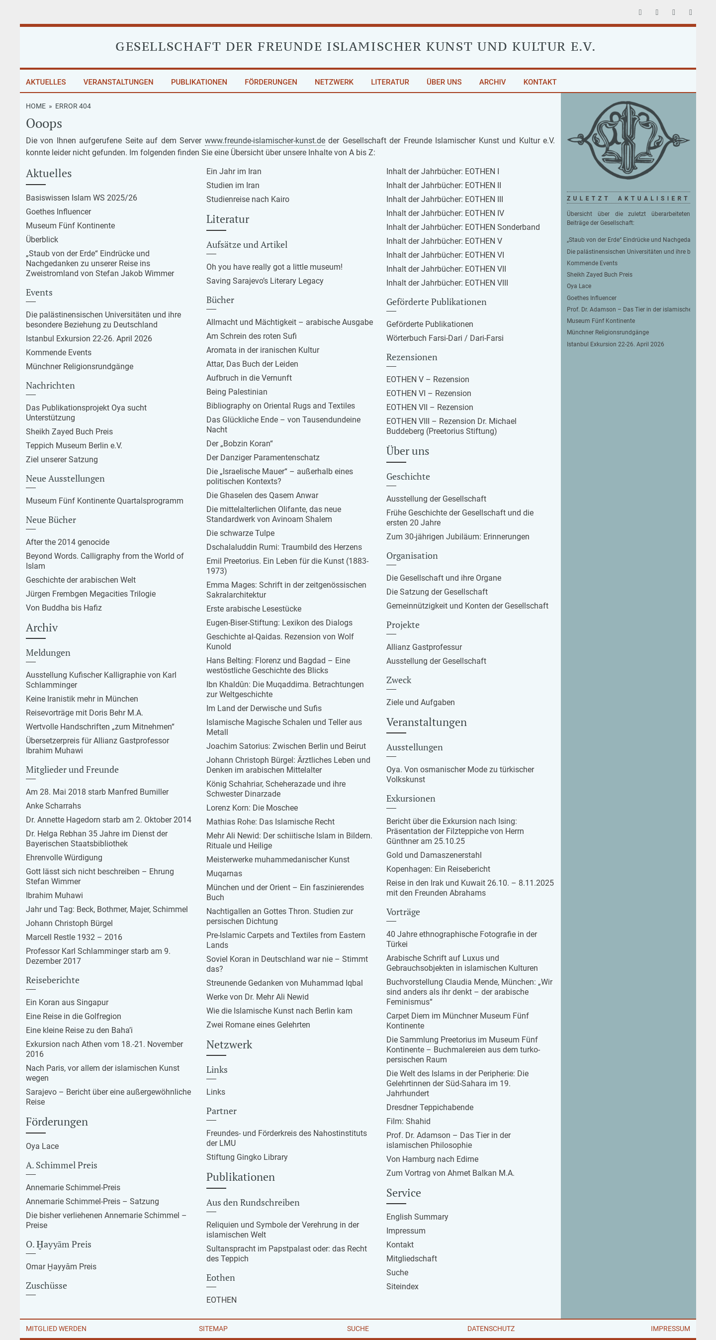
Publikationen (199, 82)
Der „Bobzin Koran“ (239, 443)
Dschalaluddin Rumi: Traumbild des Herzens (284, 547)
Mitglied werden (56, 1329)
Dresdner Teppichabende (429, 1107)
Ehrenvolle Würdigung (64, 857)
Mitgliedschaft (411, 1258)
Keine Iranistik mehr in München (82, 699)
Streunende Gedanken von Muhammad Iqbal (284, 983)
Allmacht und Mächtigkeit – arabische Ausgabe (289, 322)
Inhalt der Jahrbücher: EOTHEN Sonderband (463, 227)
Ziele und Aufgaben (420, 702)
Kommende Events (58, 352)
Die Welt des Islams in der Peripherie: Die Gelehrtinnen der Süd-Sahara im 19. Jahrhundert (457, 1083)
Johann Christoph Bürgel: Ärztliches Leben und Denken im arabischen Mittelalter (288, 765)
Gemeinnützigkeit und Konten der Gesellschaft (467, 606)
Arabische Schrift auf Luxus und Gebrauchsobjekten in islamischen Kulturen (462, 963)
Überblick (42, 239)
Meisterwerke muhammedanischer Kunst (278, 859)
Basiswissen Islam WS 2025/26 (81, 198)
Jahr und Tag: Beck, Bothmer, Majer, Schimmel (107, 909)
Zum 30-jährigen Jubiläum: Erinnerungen (458, 536)
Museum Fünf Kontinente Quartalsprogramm (104, 501)
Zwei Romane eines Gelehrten (258, 1025)
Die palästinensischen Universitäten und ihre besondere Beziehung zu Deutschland (103, 319)
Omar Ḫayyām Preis (61, 1266)
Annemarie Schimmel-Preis (73, 1187)
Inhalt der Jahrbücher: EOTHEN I (442, 171)
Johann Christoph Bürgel (69, 923)
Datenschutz (491, 1329)
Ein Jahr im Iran (234, 171)
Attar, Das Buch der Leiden (252, 364)
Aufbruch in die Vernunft (249, 378)
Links (215, 1092)
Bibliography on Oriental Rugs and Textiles (280, 406)
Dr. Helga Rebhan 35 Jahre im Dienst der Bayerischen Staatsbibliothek (97, 838)
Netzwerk (334, 82)
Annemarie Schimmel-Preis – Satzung (92, 1201)
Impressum (406, 1231)
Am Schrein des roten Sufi (251, 336)
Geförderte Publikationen (429, 324)
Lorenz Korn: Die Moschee (252, 808)
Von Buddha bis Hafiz (64, 608)
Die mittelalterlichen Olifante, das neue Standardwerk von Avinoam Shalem (273, 514)
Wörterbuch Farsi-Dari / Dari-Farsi (445, 338)
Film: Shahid (408, 1121)
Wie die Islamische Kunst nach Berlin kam (279, 1011)
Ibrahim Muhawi (54, 895)
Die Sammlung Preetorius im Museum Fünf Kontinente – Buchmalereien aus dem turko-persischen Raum (463, 1049)
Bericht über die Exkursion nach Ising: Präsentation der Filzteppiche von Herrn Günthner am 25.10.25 (455, 831)
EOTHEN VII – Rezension (429, 407)
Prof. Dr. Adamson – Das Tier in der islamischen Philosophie (448, 1140)
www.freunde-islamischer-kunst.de (265, 140)
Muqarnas (224, 873)
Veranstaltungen (119, 82)
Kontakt (540, 82)
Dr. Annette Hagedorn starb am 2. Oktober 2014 (108, 820)
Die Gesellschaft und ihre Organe (443, 578)
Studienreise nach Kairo (247, 199)
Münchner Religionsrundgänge (79, 366)
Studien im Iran (233, 185)
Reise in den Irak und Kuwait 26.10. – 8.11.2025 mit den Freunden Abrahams (470, 888)
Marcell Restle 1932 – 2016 (74, 937)
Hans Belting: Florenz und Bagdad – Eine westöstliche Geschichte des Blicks (278, 665)
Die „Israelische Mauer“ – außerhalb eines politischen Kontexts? (279, 476)
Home (36, 106)
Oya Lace (42, 1146)
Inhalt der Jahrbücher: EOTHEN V (444, 241)
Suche (397, 1272)
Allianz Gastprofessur (424, 647)
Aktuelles (46, 82)
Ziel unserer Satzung (62, 459)
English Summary (417, 1217)
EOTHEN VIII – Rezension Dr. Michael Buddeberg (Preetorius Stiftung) (451, 426)
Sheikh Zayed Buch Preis (69, 431)
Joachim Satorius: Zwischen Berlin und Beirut (286, 746)
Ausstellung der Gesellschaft (436, 499)
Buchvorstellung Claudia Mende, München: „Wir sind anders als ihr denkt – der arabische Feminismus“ (469, 992)
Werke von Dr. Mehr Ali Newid (257, 997)
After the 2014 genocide (67, 542)
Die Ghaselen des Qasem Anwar (262, 495)
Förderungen (271, 82)
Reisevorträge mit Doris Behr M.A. (84, 713)
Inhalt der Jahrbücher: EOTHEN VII (446, 269)
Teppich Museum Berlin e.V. (74, 445)
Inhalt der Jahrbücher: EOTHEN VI (445, 255)
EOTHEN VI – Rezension (428, 393)
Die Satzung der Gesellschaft (437, 592)
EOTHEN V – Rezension (427, 379)
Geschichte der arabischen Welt (81, 580)
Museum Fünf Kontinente (70, 225)
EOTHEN (221, 1300)
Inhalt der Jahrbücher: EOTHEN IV (445, 213)
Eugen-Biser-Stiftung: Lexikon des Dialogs (279, 622)
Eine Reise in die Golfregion (73, 1016)
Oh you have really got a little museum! (274, 267)
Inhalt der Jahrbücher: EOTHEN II (443, 185)
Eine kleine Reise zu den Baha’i (79, 1030)
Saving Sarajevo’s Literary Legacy (265, 281)
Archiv (492, 82)
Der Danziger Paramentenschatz (263, 457)
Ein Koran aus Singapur (67, 1002)
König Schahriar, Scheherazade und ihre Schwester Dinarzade (276, 789)
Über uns (444, 82)
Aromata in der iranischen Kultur (262, 350)
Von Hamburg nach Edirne (432, 1159)
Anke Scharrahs (53, 806)
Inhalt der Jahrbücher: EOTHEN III (444, 199)
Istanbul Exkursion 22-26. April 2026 (89, 338)
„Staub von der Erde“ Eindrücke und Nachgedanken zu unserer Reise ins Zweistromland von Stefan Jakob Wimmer (100, 263)
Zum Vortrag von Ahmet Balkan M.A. (450, 1173)
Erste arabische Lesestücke (253, 609)
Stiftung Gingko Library (247, 1157)
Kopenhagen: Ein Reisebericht (438, 869)
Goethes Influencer (58, 211)
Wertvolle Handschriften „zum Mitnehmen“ (100, 726)
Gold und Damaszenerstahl (434, 855)
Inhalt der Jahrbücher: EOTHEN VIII (447, 283)
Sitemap (213, 1329)
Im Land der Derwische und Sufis (264, 708)
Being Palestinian (237, 392)
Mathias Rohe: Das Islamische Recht (270, 821)
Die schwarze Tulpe (240, 533)
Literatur (390, 82)
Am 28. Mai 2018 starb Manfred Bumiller (97, 792)
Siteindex (402, 1286)
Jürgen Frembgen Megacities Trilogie (91, 594)
